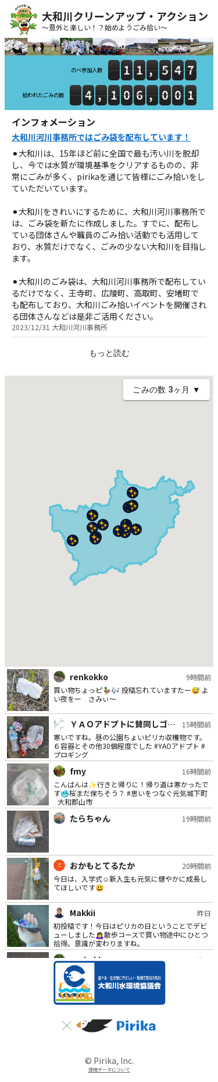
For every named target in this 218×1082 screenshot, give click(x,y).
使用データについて (109, 1069)
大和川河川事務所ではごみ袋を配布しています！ (101, 137)
